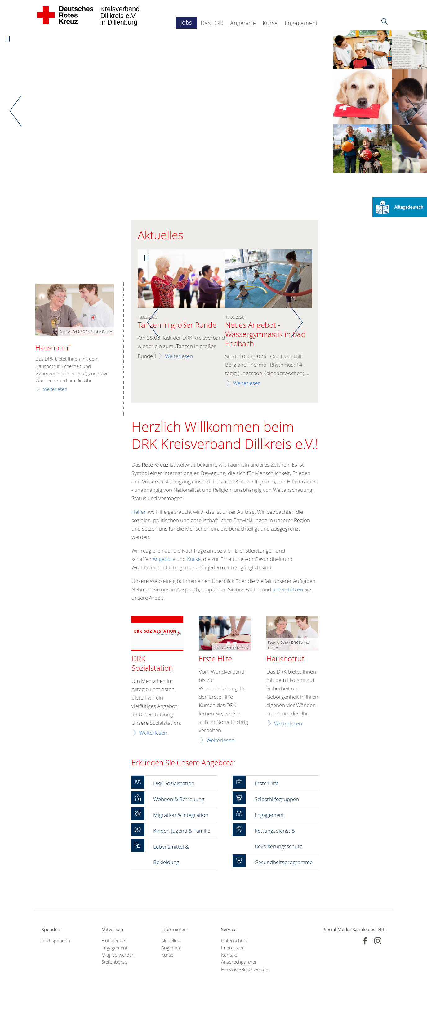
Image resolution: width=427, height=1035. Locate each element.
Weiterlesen (179, 356)
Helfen (139, 512)
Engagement (301, 23)
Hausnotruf (285, 659)
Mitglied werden (118, 986)
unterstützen (287, 589)
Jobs (186, 22)
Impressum (233, 979)
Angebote (243, 23)
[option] (213, 102)
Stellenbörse (114, 994)
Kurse (270, 23)
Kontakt (229, 986)
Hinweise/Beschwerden (243, 1001)
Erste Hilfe (215, 659)
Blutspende (113, 972)
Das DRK (212, 23)
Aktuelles (170, 972)
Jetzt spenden (56, 972)
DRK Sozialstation (152, 664)
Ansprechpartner (239, 994)
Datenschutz (234, 972)
